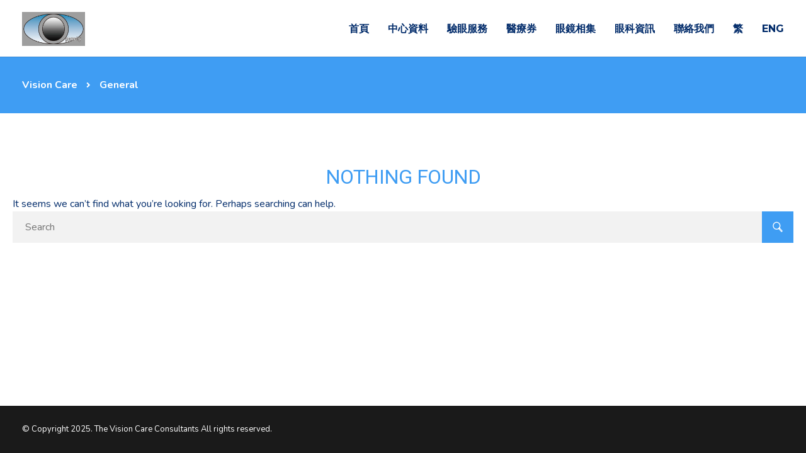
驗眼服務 (467, 29)
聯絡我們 (694, 29)
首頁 (359, 29)
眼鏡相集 (575, 29)
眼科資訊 (635, 29)
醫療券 (521, 29)
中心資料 (408, 29)
